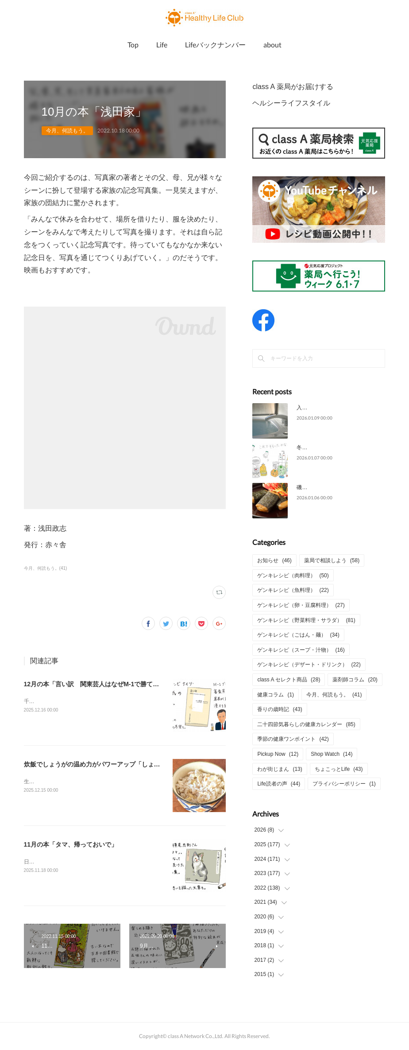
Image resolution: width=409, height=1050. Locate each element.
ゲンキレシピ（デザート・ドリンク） (308, 664)
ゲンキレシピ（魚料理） (292, 590)
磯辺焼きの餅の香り (320, 487)
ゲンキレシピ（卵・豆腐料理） (300, 605)
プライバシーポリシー (344, 784)
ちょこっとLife (339, 769)
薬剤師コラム (354, 680)
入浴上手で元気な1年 (322, 407)
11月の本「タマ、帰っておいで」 (71, 844)
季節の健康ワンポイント (292, 739)
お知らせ (274, 560)
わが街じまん (279, 769)
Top (133, 44)
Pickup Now (277, 754)
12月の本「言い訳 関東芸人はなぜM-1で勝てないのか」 (104, 684)
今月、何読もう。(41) (45, 568)
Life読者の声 (278, 784)
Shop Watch (331, 754)
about (272, 44)
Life (161, 44)
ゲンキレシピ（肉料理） (292, 575)
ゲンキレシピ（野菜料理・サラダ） (306, 620)
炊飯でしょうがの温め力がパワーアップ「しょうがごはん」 (107, 764)
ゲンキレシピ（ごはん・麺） (298, 635)
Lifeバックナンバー (215, 44)
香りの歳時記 (279, 709)
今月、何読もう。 (67, 131)
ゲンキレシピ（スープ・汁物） (300, 650)
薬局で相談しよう (331, 560)
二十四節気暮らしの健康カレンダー (306, 724)
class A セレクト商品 (288, 680)
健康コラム (275, 695)
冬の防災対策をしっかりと (328, 447)
